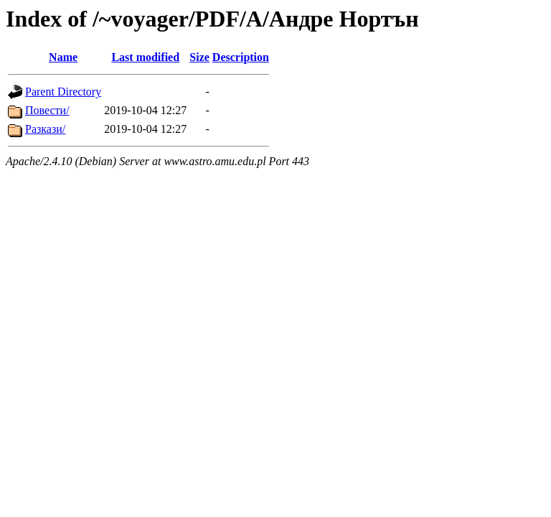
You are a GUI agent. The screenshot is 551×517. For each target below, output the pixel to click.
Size (199, 57)
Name (63, 57)
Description (240, 57)
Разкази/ (45, 129)
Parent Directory (63, 91)
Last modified (145, 57)
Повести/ (47, 110)
